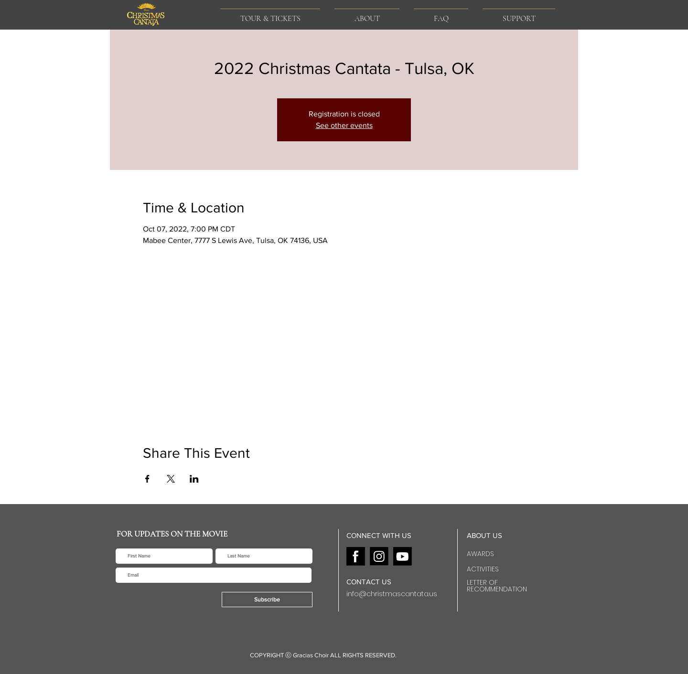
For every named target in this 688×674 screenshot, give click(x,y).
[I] (379, 556)
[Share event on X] (170, 479)
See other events (344, 125)
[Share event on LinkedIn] (194, 479)
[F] (355, 556)
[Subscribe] (267, 599)
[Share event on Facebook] (147, 479)
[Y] (402, 556)
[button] (367, 15)
